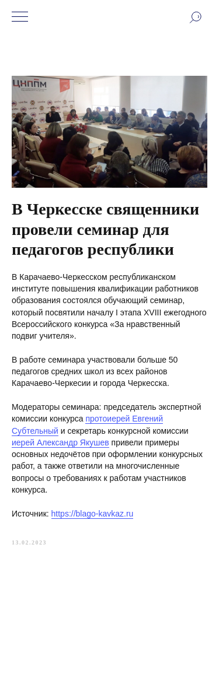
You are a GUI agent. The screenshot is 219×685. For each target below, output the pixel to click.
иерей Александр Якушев (60, 442)
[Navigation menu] (20, 17)
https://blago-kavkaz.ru (92, 513)
